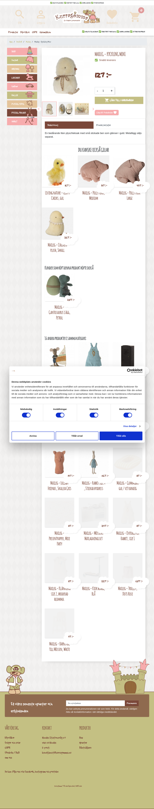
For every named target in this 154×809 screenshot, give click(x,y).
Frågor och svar (12, 742)
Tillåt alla (121, 436)
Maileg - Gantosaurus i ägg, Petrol (59, 312)
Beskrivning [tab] (53, 125)
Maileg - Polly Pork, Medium (93, 195)
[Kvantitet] (104, 90)
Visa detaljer (130, 426)
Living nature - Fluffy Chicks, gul (57, 195)
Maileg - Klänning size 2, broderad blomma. (60, 593)
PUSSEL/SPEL (24, 104)
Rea (81, 737)
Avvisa (33, 436)
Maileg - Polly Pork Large (129, 195)
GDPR (7, 747)
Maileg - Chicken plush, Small (57, 247)
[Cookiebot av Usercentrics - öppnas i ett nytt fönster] (129, 371)
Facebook (29, 771)
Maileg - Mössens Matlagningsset (93, 535)
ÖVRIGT (24, 121)
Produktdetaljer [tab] (103, 125)
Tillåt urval (77, 436)
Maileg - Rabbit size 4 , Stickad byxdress (93, 485)
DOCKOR (24, 60)
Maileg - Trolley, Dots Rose (127, 591)
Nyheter (83, 742)
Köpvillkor (9, 737)
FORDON (24, 86)
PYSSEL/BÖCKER (24, 113)
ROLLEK (24, 95)
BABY (24, 51)
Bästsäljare (85, 747)
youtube (54, 771)
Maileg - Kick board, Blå (93, 591)
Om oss (8, 757)
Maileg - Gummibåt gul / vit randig (128, 485)
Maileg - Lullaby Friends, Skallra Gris (59, 485)
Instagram (40, 771)
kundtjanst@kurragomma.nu (56, 752)
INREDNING (24, 69)
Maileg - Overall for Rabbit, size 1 (127, 535)
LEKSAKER (24, 78)
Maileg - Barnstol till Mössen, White (59, 646)
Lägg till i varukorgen (119, 100)
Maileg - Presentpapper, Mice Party (59, 538)
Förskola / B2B (12, 752)
